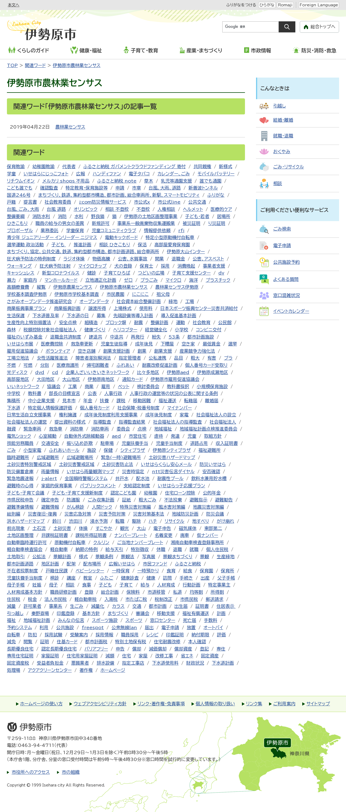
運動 (180, 322)
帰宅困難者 (98, 365)
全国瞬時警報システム (86, 478)
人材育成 (166, 585)
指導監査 (102, 422)
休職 (160, 549)
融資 (11, 429)
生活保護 (16, 315)
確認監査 (49, 188)
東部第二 (213, 528)
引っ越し (15, 613)
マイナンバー (179, 408)
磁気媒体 (188, 528)
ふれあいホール (64, 450)
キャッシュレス (20, 273)
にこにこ (140, 294)
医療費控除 (52, 344)
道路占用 (199, 443)
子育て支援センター (191, 273)
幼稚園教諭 (43, 166)
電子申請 (170, 627)
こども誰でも (19, 188)
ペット (123, 386)
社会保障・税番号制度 (138, 408)
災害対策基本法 (148, 514)
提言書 (30, 202)
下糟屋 (167, 344)
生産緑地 (225, 556)
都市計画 (158, 606)
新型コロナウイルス (60, 273)
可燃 (28, 365)
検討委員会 (148, 386)
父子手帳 (226, 578)
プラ (228, 358)
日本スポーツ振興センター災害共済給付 (199, 308)
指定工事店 (133, 663)
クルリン (101, 542)
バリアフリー (96, 649)
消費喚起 (186, 266)
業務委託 (49, 230)
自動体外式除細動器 (84, 436)
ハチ (153, 521)
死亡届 (189, 620)
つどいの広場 (151, 273)
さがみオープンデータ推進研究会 (39, 301)
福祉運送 (167, 400)
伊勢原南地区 (101, 379)
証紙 (126, 500)
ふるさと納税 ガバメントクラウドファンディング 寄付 (134, 166)
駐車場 (107, 443)
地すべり (200, 521)
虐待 (158, 436)
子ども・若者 (197, 216)
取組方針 (213, 436)
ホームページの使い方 (41, 703)
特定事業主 (219, 585)
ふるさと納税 (188, 564)
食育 (171, 570)
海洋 (193, 280)
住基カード (67, 641)
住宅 (126, 656)
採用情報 (104, 634)
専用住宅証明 (20, 656)
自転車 (13, 634)
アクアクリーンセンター (50, 670)
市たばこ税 (136, 599)
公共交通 (197, 202)
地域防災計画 (185, 514)
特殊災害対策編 (135, 507)
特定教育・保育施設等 (87, 188)
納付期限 (200, 634)
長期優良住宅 (20, 649)
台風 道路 (56, 209)
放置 (191, 627)
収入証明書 (227, 443)
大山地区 (71, 379)
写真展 (148, 556)
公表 (92, 393)
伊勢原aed (178, 372)
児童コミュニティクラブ (114, 230)
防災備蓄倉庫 (20, 471)
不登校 (143, 209)
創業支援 (163, 351)
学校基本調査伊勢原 (27, 294)
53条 (174, 337)
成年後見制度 (158, 415)
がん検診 (75, 507)
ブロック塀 (115, 322)
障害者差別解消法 (93, 358)
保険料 (133, 592)
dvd (39, 372)
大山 (141, 528)
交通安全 (50, 443)
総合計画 (110, 592)
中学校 (13, 393)
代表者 (69, 166)
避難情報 (50, 507)
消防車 (76, 429)
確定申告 (50, 500)
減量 (11, 606)
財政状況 (195, 663)
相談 (70, 585)
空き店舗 (86, 351)
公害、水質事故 (132, 259)
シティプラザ (132, 450)
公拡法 (39, 556)
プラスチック (218, 280)
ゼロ (128, 280)
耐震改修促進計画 (159, 365)
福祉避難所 (209, 450)
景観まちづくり (177, 556)
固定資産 (210, 656)
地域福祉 (163, 429)
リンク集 (254, 703)
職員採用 (130, 634)
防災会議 (215, 514)
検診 (54, 578)
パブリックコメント (98, 485)
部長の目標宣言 (64, 393)
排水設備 (105, 663)
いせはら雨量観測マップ (90, 471)
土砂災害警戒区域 (76, 464)
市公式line (169, 202)
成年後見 (144, 344)
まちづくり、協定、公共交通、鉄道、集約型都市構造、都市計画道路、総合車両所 (83, 251)
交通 (136, 606)
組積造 (91, 322)
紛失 (156, 337)
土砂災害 (62, 528)
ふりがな (215, 195)
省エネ (187, 656)
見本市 (69, 400)
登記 (204, 649)
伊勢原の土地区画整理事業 (150, 216)
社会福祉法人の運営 (27, 422)
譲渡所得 (97, 308)
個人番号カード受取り (206, 365)
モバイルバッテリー (216, 173)
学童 (11, 173)
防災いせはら (213, 464)
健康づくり (94, 329)
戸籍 (11, 202)
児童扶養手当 (135, 443)
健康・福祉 (86, 49)
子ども (58, 244)
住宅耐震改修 (167, 641)
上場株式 (122, 308)
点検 (142, 429)
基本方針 (91, 613)
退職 (177, 549)
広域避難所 (48, 457)
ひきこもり (17, 223)
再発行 (137, 337)
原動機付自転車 (70, 542)
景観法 (127, 556)
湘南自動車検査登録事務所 (197, 542)
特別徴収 (140, 549)
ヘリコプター (125, 329)
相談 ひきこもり (114, 244)
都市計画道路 (20, 564)
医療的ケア (221, 209)
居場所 (223, 216)
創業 (142, 351)
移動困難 (142, 400)
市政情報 (257, 50)
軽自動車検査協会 (24, 549)
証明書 (202, 606)
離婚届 (211, 400)
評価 (221, 634)
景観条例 (104, 556)
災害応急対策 (77, 514)
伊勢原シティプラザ (172, 450)
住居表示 (226, 606)
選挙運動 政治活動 (25, 244)
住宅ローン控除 (180, 493)
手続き (186, 578)
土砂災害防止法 (117, 464)
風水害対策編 (172, 507)
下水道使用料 (165, 663)
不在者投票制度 (22, 570)
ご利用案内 (284, 703)
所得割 (217, 592)
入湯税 (111, 599)
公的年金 (212, 493)
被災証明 (191, 223)
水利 (78, 216)
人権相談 (166, 209)
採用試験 (53, 634)
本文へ (13, 5)
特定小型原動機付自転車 (170, 237)
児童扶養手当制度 (24, 578)
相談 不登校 (117, 209)
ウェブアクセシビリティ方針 (100, 703)
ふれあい (125, 365)
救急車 (55, 429)
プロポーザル (20, 230)
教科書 (34, 393)
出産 (205, 578)
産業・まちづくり (200, 50)
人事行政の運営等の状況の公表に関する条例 (174, 393)
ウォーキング (19, 266)
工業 (72, 386)
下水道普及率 (45, 315)
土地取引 (16, 556)
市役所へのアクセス (31, 772)
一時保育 (121, 570)
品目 (178, 358)
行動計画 (191, 585)
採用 (165, 266)
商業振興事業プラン (26, 308)
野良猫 (97, 216)
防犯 (32, 634)
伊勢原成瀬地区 (212, 372)
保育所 (227, 570)
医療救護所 (68, 365)
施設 (91, 450)
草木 (148, 181)
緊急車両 (32, 429)
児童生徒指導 (114, 344)
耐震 (138, 322)
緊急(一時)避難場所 (121, 457)
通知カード (132, 379)
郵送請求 (214, 599)
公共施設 (65, 627)
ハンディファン (107, 173)
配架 (71, 564)
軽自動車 (59, 549)
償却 (136, 649)
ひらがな (267, 5)
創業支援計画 (116, 351)
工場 (189, 301)
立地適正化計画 (100, 280)
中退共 (116, 337)
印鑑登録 (65, 613)
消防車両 (100, 429)
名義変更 (163, 535)
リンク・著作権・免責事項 (161, 703)
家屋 (143, 656)
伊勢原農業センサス (72, 287)
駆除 (136, 521)
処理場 (13, 670)
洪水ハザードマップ (26, 521)
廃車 (184, 535)
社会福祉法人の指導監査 (177, 422)
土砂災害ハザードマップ (172, 457)
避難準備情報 (20, 507)
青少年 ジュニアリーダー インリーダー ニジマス (52, 237)
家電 (184, 415)
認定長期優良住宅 (59, 649)
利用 (44, 627)
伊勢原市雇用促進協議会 (175, 379)
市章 (136, 188)
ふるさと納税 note (116, 181)
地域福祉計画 (37, 620)
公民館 (224, 322)
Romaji (285, 5)
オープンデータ (94, 301)
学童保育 (75, 230)
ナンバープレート (130, 535)
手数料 (210, 620)
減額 (109, 656)
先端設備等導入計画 (133, 315)
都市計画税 (96, 641)
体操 (83, 528)
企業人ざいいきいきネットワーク (97, 372)
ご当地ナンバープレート (140, 542)
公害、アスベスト (208, 259)
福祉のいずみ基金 (24, 337)
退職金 (178, 259)
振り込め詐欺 (80, 443)
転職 (119, 521)
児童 (191, 436)
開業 (159, 259)
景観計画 (62, 556)
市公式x (142, 202)
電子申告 (162, 528)
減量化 (97, 606)
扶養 (104, 400)
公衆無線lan (124, 627)
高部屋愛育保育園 (172, 244)
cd (55, 372)
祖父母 (163, 294)
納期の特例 (87, 549)
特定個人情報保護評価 (50, 408)
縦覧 (41, 287)
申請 (119, 188)
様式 (83, 556)
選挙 (232, 344)
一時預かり (148, 570)
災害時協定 (133, 471)
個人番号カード (95, 408)
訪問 (167, 578)
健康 (150, 578)
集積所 (13, 400)
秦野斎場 (40, 613)
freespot (93, 627)
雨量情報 (50, 471)
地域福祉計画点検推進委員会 (208, 429)
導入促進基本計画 (178, 315)
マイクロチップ (92, 266)
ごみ (11, 450)
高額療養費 (18, 287)
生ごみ (76, 606)
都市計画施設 (200, 337)
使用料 (146, 308)
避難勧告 (224, 500)
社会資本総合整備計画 (139, 301)
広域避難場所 (80, 457)
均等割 (196, 592)
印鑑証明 (175, 634)
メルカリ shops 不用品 (65, 181)
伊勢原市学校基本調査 (77, 294)
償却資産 (183, 649)
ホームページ (112, 670)
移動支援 (166, 613)
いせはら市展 (20, 344)
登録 (88, 592)
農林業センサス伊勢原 (176, 287)
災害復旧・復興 (42, 514)
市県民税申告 (20, 500)
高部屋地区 (18, 379)
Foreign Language (318, 5)
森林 (11, 329)
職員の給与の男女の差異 (59, 223)
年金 (87, 400)
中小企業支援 (41, 400)
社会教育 (201, 322)
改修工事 (164, 656)
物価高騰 (101, 259)
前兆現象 (16, 528)
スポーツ (133, 620)
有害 (211, 358)
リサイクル (174, 521)
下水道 (13, 408)
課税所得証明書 (91, 535)
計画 (221, 613)
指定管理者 (130, 358)
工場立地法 (18, 358)
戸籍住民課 (57, 570)
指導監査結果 (132, 422)
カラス (118, 606)
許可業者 (32, 606)
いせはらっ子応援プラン (181, 485)
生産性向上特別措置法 (29, 322)
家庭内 (30, 280)
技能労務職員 (20, 443)
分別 (44, 365)
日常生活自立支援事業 (29, 415)
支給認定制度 (136, 485)
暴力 (11, 280)
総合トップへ (323, 26)
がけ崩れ (225, 521)
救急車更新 (82, 344)
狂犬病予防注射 (55, 266)
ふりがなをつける (241, 5)
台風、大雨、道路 (165, 188)
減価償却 (158, 649)
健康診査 (130, 578)
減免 (11, 641)
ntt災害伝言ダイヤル (173, 471)
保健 (108, 450)
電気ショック (19, 436)
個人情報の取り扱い (215, 703)
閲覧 (28, 641)
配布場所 (92, 564)
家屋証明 (50, 656)
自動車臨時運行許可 (27, 542)
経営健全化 (156, 329)
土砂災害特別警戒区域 (29, 464)
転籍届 (190, 400)
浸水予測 (99, 521)
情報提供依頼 (157, 230)
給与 (145, 585)
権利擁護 (68, 415)
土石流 (39, 528)
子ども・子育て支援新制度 (77, 493)
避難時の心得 (20, 485)
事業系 (55, 606)
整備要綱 (16, 216)
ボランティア (58, 351)
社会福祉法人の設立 (216, 415)
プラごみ (149, 280)
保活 (142, 244)
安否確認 (211, 471)
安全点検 (68, 322)
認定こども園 (123, 493)
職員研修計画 (63, 592)
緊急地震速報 (20, 478)
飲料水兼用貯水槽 (209, 478)
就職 (194, 549)
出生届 (181, 606)
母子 (53, 585)
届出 (149, 627)
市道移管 (156, 592)
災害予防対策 (112, 514)
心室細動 (47, 436)
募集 (101, 315)
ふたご (106, 578)
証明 (44, 641)
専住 (220, 649)
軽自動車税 (85, 599)
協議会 (53, 386)
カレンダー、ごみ (173, 173)
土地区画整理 (20, 535)
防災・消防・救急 (314, 50)
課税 (121, 400)
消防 (62, 216)
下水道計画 (223, 663)
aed (116, 436)
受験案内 (79, 634)
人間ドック (102, 507)
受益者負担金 (50, 663)
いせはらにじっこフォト (46, 173)
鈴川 (56, 521)
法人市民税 (56, 599)
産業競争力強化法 (197, 351)
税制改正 (163, 599)
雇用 (105, 386)
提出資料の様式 (70, 422)
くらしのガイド (28, 50)
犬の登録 (123, 266)
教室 (87, 578)
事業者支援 (214, 266)
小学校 (181, 329)
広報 (80, 173)
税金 (32, 599)
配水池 (142, 478)
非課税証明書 (54, 535)
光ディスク (17, 372)
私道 (177, 592)
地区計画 (50, 564)
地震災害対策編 (208, 507)
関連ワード (35, 65)
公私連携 (157, 358)
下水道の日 (78, 315)
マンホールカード (61, 280)
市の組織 (70, 772)
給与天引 (114, 549)
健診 (91, 273)
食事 (86, 585)
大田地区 (46, 379)
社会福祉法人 (223, 422)
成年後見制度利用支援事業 (111, 415)
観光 (124, 528)
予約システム (19, 627)
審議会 (142, 613)
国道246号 (18, 195)
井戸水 (121, 478)
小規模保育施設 (212, 386)
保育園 (206, 570)
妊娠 (36, 585)
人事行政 (113, 393)
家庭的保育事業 (56, 485)
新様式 (225, 166)
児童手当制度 (169, 443)
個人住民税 (217, 549)
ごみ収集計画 (101, 500)
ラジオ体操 (74, 259)
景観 (204, 556)
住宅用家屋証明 (82, 656)
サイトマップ (318, 703)
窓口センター (162, 620)
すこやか (103, 528)
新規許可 (101, 223)
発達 (175, 436)
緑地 (173, 301)
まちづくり (118, 613)
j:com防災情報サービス (102, 202)
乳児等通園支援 (176, 181)
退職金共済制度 (65, 337)
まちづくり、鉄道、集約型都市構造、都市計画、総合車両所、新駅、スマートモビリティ (119, 195)
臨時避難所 (18, 457)
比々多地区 (148, 372)
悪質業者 (80, 663)
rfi (181, 230)
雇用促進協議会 (22, 351)
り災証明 (216, 223)
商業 (89, 386)
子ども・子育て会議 (25, 493)
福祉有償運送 (195, 613)
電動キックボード (121, 237)
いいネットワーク (23, 386)
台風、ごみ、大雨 (23, 209)
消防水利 (41, 216)
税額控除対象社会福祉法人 (50, 329)
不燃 (11, 365)
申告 (120, 649)
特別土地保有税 (130, 641)
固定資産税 (18, 663)
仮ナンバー (207, 535)
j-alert (49, 478)
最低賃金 (211, 344)
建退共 (95, 337)
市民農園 (115, 294)
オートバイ (213, 627)
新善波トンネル (203, 188)
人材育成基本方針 (24, 592)
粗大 (195, 358)
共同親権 (202, 166)
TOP (12, 65)
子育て (126, 585)
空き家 (188, 344)
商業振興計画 (67, 308)
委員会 (123, 429)
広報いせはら (122, 564)
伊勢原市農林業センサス (76, 65)
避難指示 (198, 500)
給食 (187, 570)
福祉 (11, 620)
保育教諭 (16, 166)
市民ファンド (155, 564)
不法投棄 (173, 500)
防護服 (73, 500)
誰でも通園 (210, 181)
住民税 (13, 599)
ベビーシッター (90, 570)
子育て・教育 (140, 49)
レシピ (152, 634)
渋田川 (75, 521)
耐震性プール (170, 478)
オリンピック (85, 209)
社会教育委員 (58, 202)
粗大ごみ (147, 500)
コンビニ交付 (208, 329)
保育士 (146, 266)
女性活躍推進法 (52, 358)
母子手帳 (16, 585)
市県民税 (189, 599)
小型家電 (32, 450)
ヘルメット (193, 209)
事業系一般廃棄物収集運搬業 (146, 223)
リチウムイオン (21, 181)
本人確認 (197, 641)
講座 (71, 578)
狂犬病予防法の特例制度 (31, 259)
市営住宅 (137, 436)
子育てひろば (117, 273)
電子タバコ (139, 173)
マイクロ (173, 280)
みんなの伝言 (71, 620)
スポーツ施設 (105, 620)
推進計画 (82, 244)
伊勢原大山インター (186, 251)
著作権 (86, 670)
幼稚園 (150, 493)
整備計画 (159, 322)
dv (221, 273)
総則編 (13, 514)
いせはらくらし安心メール (166, 464)
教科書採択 (178, 386)
